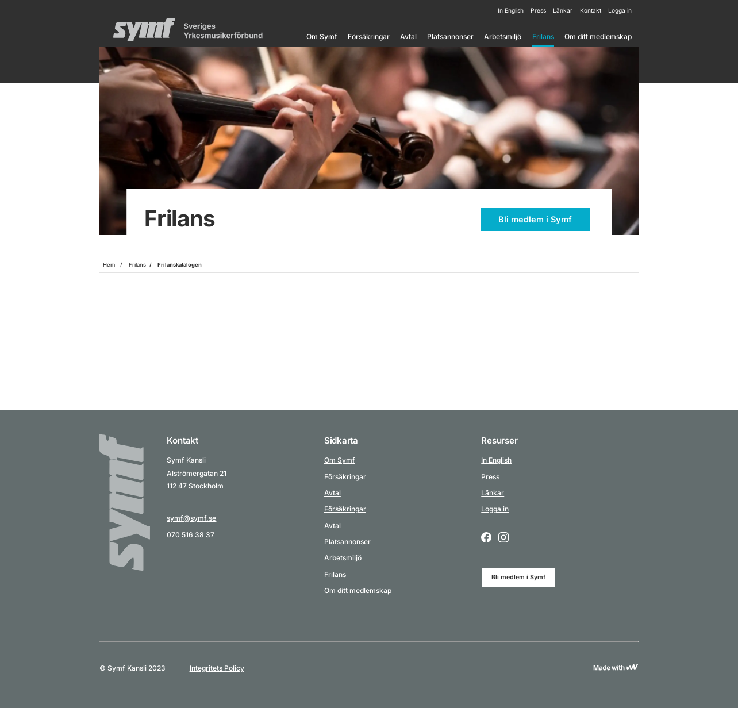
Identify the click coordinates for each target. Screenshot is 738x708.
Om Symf (321, 36)
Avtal (408, 36)
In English (511, 10)
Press (538, 10)
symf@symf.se (191, 518)
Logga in (620, 10)
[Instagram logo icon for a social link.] (503, 538)
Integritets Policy (217, 668)
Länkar (562, 10)
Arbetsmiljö (502, 36)
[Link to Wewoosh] (615, 668)
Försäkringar (369, 36)
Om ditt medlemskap (598, 36)
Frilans (543, 36)
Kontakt (590, 10)
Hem (109, 264)
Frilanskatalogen (179, 264)
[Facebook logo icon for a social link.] (486, 538)
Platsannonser (450, 36)
